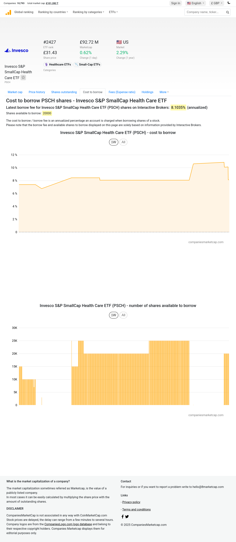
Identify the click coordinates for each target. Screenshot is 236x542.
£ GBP (215, 3)
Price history (37, 92)
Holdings (147, 92)
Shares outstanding (64, 92)
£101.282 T (52, 3)
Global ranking (23, 12)
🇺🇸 (194, 3)
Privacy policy (131, 502)
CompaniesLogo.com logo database (68, 524)
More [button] (163, 92)
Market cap (15, 92)
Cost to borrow (92, 92)
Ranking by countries (52, 12)
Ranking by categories (87, 12)
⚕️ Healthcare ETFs (58, 64)
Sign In (175, 3)
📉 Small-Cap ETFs (87, 64)
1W (113, 142)
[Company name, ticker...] (207, 12)
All (123, 142)
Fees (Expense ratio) (122, 92)
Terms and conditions (136, 509)
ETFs (112, 12)
